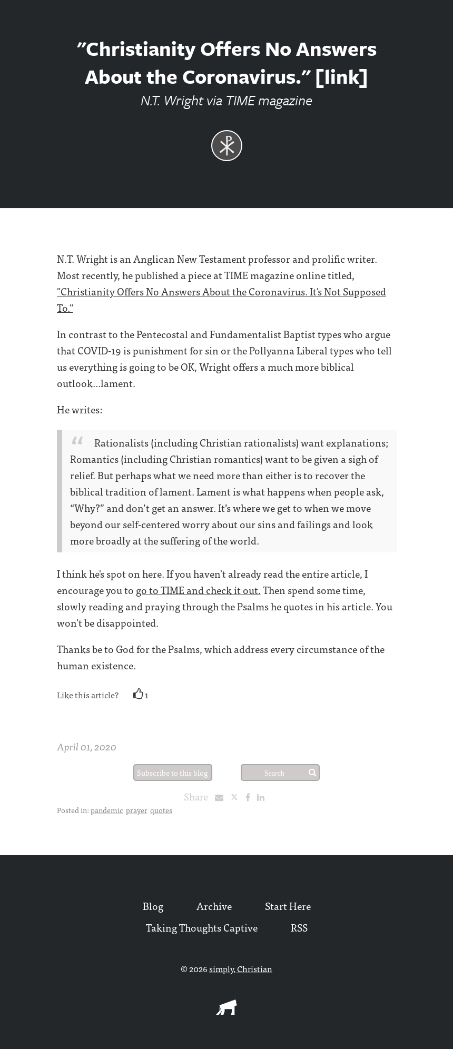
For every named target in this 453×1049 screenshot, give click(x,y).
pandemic (107, 810)
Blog (153, 905)
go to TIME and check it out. (198, 589)
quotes (161, 810)
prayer (136, 810)
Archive (214, 905)
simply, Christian (240, 968)
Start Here (288, 905)
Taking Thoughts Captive (202, 927)
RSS (299, 927)
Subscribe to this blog (172, 772)
